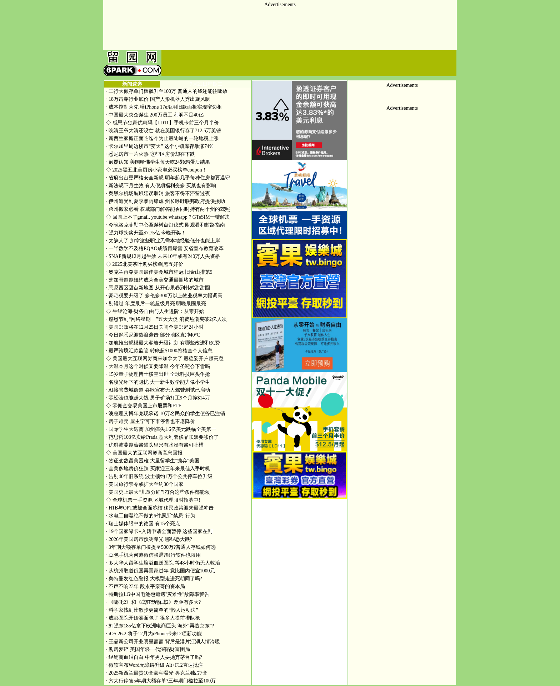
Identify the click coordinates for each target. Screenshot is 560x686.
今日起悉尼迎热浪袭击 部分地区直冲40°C (153, 335)
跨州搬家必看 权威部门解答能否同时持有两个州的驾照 (168, 209)
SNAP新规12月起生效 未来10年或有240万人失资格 (163, 256)
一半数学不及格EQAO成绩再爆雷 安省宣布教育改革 (165, 248)
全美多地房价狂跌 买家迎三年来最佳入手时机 (158, 468)
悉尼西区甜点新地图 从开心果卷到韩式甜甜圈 (158, 287)
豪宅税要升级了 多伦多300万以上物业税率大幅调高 (164, 295)
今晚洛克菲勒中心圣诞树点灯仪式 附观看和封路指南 (165, 225)
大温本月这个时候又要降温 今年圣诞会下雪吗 (158, 366)
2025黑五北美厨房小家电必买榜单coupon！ (156, 170)
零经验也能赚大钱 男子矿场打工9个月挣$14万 (158, 398)
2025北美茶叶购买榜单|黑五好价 (144, 264)
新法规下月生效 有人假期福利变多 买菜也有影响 (161, 185)
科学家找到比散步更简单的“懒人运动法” (152, 610)
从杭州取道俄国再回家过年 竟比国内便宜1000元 (160, 570)
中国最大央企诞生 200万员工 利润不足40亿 (155, 115)
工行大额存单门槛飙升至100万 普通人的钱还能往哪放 (167, 91)
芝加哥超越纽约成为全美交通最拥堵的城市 (155, 280)
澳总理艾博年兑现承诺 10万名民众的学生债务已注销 (165, 413)
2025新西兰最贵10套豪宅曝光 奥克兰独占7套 (157, 673)
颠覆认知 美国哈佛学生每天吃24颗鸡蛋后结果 (158, 162)
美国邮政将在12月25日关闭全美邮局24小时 (155, 327)
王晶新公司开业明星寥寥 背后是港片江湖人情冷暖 (163, 641)
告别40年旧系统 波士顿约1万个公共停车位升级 (159, 476)
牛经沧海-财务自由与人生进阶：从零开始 (155, 311)
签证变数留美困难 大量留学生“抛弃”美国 (152, 460)
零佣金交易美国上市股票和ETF (143, 405)
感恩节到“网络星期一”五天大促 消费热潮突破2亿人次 (166, 319)
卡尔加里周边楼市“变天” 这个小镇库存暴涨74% (160, 146)
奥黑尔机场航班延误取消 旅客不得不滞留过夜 (158, 193)
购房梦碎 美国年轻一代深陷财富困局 (148, 649)
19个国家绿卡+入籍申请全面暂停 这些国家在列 (159, 531)
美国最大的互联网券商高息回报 (144, 453)
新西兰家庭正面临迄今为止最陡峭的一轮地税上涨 (162, 138)
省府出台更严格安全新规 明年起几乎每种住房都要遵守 (168, 177)
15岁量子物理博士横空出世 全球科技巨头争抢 (158, 374)
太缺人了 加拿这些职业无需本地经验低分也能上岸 (163, 240)
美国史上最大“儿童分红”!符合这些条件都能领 (158, 492)
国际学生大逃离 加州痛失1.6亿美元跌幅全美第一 (161, 429)
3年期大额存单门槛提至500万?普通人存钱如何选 (161, 547)
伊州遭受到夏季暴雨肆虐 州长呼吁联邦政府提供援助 (165, 201)
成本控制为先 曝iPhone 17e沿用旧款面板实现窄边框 (164, 107)
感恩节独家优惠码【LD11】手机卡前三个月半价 (162, 122)
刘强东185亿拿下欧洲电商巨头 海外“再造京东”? (160, 625)
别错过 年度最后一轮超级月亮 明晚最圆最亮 (156, 303)
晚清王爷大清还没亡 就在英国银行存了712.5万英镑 (163, 130)
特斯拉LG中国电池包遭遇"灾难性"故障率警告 (157, 594)
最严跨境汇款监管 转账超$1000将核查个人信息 (159, 350)
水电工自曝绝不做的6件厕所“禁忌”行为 (150, 515)
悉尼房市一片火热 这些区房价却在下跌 (150, 154)
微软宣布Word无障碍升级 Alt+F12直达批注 (154, 665)
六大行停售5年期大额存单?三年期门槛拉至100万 (161, 680)
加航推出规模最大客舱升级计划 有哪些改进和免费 (163, 343)
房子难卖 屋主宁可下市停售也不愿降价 (150, 421)
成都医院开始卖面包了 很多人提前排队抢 (153, 618)
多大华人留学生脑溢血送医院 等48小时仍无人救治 (163, 563)
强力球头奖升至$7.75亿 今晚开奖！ (146, 232)
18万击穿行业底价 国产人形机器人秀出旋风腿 (158, 99)
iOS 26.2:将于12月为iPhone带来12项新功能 (154, 633)
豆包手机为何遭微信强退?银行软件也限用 (153, 555)
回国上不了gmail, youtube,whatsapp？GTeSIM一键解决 (168, 217)
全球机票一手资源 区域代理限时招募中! (153, 500)
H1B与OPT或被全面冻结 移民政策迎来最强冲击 (160, 508)
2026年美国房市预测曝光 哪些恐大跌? (149, 539)
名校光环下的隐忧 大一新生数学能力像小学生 (158, 382)
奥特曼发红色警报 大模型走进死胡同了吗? (154, 578)
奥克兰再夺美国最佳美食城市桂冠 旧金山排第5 (159, 272)
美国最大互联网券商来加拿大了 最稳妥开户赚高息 (165, 358)
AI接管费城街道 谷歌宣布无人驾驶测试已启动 (158, 390)
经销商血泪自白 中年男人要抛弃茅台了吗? (154, 657)
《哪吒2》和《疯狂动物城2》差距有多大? (153, 602)
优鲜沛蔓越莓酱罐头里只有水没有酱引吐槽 (155, 445)
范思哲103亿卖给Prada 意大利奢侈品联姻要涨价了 (162, 437)
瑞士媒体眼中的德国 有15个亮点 (143, 523)
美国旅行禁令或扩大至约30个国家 (145, 484)
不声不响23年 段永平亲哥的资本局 (145, 586)
